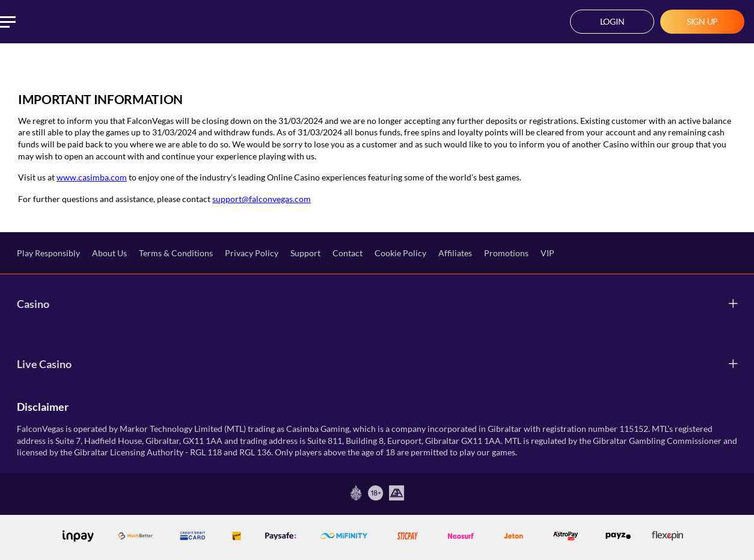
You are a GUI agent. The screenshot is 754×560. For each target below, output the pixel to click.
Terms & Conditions (176, 253)
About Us (109, 253)
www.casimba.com (92, 177)
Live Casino (44, 364)
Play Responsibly (48, 253)
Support (305, 253)
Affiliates (455, 253)
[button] (612, 22)
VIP (547, 253)
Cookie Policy (400, 253)
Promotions (506, 253)
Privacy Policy (251, 253)
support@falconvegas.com (261, 199)
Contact (348, 253)
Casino (33, 303)
